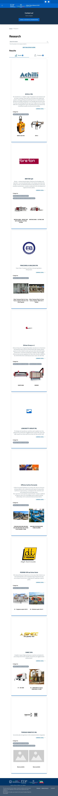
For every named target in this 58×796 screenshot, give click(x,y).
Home (10, 28)
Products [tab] (39, 55)
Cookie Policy (44, 788)
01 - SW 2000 (21, 689)
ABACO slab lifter (21, 136)
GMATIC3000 (21, 386)
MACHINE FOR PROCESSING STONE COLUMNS (36, 528)
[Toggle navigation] (2, 5)
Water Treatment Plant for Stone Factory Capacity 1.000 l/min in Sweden (36, 301)
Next (46, 126)
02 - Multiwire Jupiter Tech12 (36, 610)
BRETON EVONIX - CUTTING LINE (36, 220)
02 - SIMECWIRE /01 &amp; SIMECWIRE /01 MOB (36, 689)
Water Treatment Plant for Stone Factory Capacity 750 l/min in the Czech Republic (20, 301)
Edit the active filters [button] (29, 47)
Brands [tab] (19, 55)
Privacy (39, 788)
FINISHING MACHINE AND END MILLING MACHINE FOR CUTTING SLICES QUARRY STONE (20, 529)
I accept (53, 788)
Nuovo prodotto (20, 768)
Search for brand (14, 42)
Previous (12, 126)
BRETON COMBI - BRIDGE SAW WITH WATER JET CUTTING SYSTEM (21, 221)
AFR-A (36, 136)
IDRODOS (37, 386)
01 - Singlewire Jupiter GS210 (20, 610)
